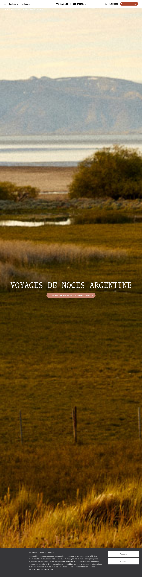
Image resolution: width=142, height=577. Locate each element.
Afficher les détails (122, 573)
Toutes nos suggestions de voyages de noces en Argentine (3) (71, 295)
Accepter (123, 548)
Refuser (123, 555)
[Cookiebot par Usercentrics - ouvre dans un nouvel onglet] (14, 572)
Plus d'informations (45, 564)
